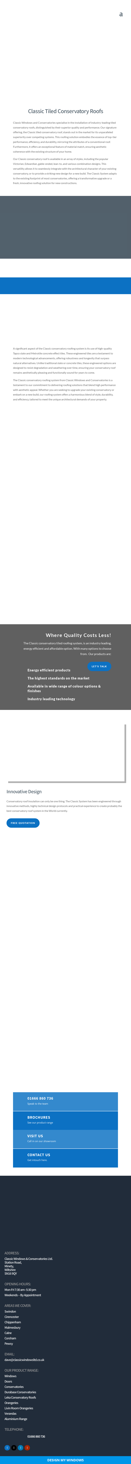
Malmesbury (12, 1327)
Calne (8, 1333)
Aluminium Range (16, 1419)
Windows (10, 1376)
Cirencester (12, 1317)
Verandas (10, 1413)
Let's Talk (99, 666)
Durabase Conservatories (20, 1392)
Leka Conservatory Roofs (20, 1397)
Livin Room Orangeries (19, 1408)
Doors (8, 1381)
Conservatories (14, 1387)
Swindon (10, 1311)
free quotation (23, 823)
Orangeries (11, 1403)
